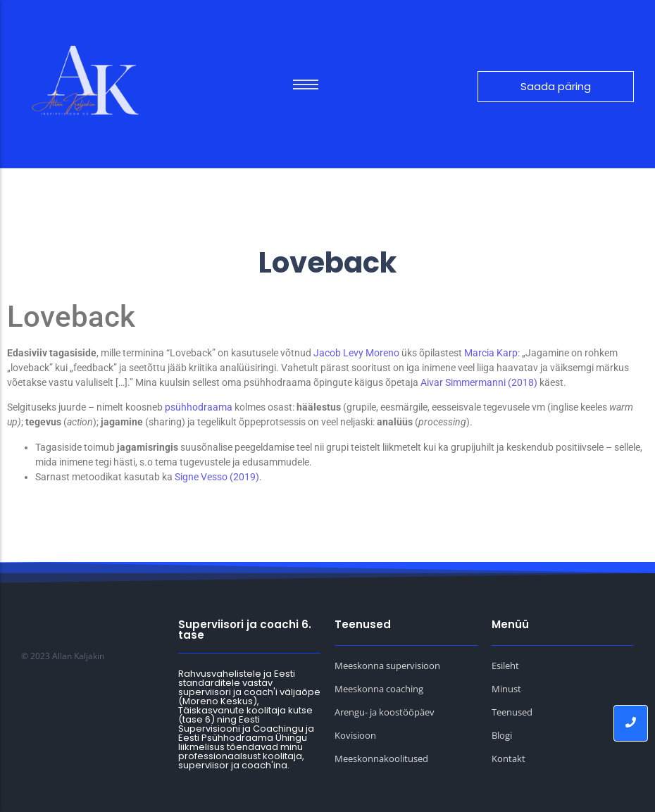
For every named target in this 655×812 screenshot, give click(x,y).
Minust (506, 688)
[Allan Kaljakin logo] (92, 84)
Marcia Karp (491, 352)
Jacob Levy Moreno (357, 352)
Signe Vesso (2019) (217, 476)
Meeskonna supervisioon (387, 665)
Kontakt (508, 758)
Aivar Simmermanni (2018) (478, 382)
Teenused (512, 712)
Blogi (502, 735)
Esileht (505, 665)
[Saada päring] (556, 87)
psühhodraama (198, 407)
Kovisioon (355, 735)
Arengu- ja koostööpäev (385, 712)
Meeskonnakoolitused (381, 758)
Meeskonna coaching (379, 688)
